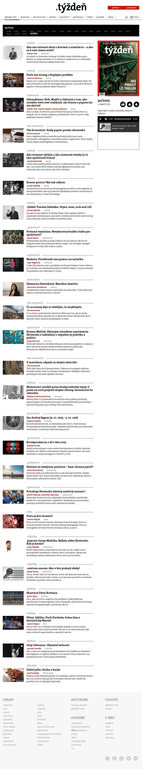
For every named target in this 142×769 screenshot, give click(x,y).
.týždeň (46, 210)
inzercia (109, 734)
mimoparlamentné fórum (49, 734)
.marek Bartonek (34, 161)
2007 (24, 33)
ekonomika (8, 723)
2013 (106, 31)
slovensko (25, 17)
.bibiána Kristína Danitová (38, 396)
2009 (9, 33)
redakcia (110, 723)
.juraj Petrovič (33, 341)
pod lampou (78, 17)
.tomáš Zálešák (33, 185)
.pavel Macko (32, 238)
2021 (47, 31)
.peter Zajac (32, 596)
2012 (113, 31)
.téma (48, 78)
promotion (76, 744)
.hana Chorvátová (34, 470)
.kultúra (44, 596)
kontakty (110, 737)
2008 (17, 33)
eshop (110, 17)
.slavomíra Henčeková (36, 287)
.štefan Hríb (32, 53)
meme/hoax (43, 741)
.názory (53, 287)
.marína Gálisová (34, 78)
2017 (76, 31)
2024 (24, 31)
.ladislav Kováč (33, 445)
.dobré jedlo (47, 673)
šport (39, 716)
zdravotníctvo (43, 737)
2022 (39, 31)
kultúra (52, 17)
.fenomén (58, 396)
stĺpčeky (31, 536)
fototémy (41, 719)
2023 (32, 31)
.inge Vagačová (33, 262)
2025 (16, 31)
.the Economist (33, 133)
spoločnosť (64, 17)
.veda (45, 519)
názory (30, 43)
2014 (98, 31)
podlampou (8, 730)
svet (5, 708)
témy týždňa (9, 726)
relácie (90, 17)
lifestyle (31, 665)
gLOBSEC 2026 (78, 708)
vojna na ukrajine (79, 705)
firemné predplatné (80, 726)
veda (29, 511)
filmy (73, 737)
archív (33, 33)
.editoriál (44, 53)
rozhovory (32, 95)
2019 (62, 31)
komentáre (33, 279)
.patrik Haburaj (33, 494)
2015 (91, 31)
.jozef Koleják (32, 673)
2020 (54, 31)
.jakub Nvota (32, 571)
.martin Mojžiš (44, 109)
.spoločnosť (47, 238)
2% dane (109, 730)
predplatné (76, 723)
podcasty (100, 17)
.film (45, 624)
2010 (127, 31)
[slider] (122, 119)
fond (108, 726)
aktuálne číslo (11, 17)
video (39, 723)
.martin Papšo (33, 624)
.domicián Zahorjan (50, 494)
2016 (84, 31)
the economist (39, 17)
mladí (40, 744)
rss (72, 748)
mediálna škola (78, 741)
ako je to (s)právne (45, 726)
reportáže (7, 719)
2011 (120, 31)
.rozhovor (47, 262)
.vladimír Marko (33, 421)
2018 (69, 31)
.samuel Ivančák (34, 648)
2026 (9, 31)
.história (48, 421)
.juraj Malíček (33, 547)
